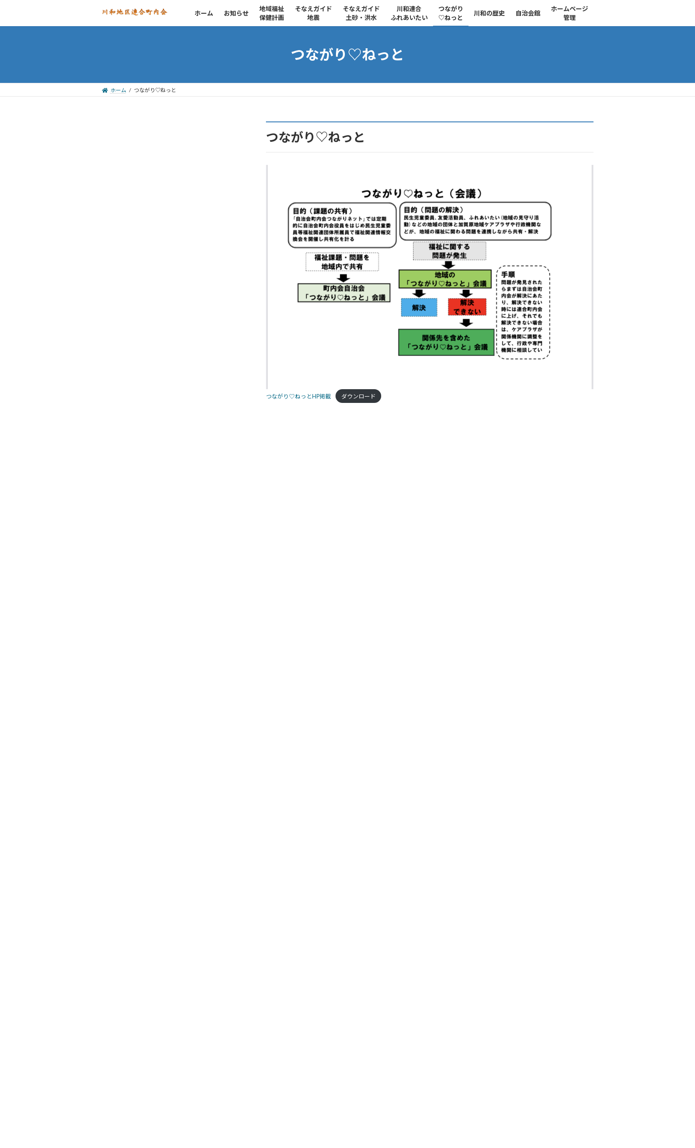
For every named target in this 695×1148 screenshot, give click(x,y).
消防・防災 (130, 757)
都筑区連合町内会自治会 (151, 539)
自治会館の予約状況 (144, 220)
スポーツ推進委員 (140, 711)
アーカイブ (119, 861)
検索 (215, 147)
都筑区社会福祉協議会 (147, 667)
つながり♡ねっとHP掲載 (298, 396)
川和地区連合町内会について (158, 209)
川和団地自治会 (147, 574)
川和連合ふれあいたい (148, 642)
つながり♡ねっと (141, 654)
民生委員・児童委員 (144, 700)
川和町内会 (140, 562)
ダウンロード (358, 396)
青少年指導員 (133, 723)
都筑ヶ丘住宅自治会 (155, 585)
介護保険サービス (140, 768)
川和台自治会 (144, 608)
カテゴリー (119, 954)
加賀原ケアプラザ (140, 746)
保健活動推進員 (137, 734)
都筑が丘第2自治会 (153, 596)
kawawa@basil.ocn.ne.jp (156, 253)
